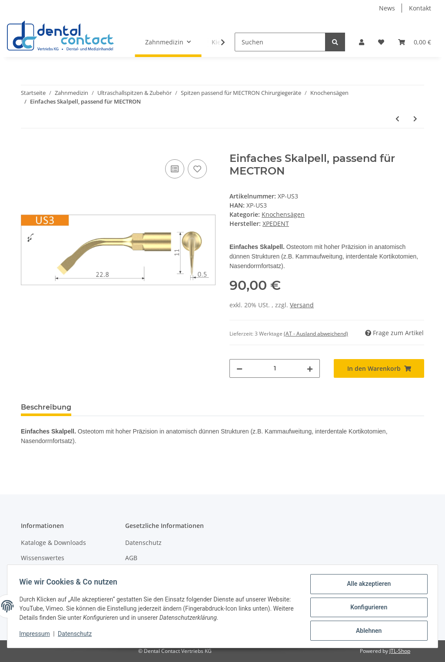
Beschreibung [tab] (46, 407)
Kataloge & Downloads (53, 542)
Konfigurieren (366, 608)
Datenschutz (143, 542)
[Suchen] (280, 42)
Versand (302, 305)
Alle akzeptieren (367, 585)
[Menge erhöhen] (309, 368)
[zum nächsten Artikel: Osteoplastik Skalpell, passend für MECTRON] (415, 118)
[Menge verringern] (239, 368)
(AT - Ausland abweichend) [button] (316, 333)
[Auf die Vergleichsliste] (174, 168)
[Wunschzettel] (381, 42)
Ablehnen (366, 631)
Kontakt (420, 8)
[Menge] (275, 368)
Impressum (36, 635)
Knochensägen (283, 214)
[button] (361, 42)
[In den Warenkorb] (28, 147)
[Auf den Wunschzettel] (197, 168)
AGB (131, 558)
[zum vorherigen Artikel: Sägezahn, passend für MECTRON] (397, 118)
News (387, 8)
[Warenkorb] (414, 42)
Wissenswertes (42, 558)
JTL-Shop (399, 651)
